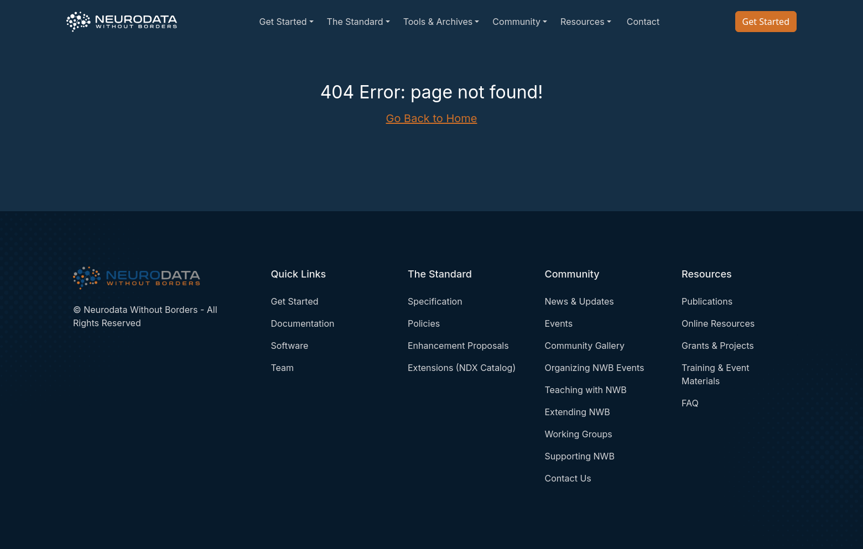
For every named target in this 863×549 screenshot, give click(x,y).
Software (290, 345)
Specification (435, 301)
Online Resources (718, 323)
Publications (707, 301)
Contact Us (568, 478)
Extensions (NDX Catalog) (462, 367)
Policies (424, 323)
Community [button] (516, 21)
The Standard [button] (355, 21)
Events (559, 323)
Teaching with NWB (586, 389)
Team (282, 367)
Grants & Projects (718, 345)
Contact (643, 21)
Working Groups (578, 434)
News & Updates (579, 301)
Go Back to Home (431, 118)
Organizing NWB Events (594, 367)
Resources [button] (582, 21)
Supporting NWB (580, 456)
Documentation (303, 323)
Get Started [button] (282, 21)
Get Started (765, 21)
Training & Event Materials (716, 374)
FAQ (690, 403)
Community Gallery (585, 345)
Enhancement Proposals (458, 345)
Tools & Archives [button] (438, 21)
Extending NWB (577, 411)
